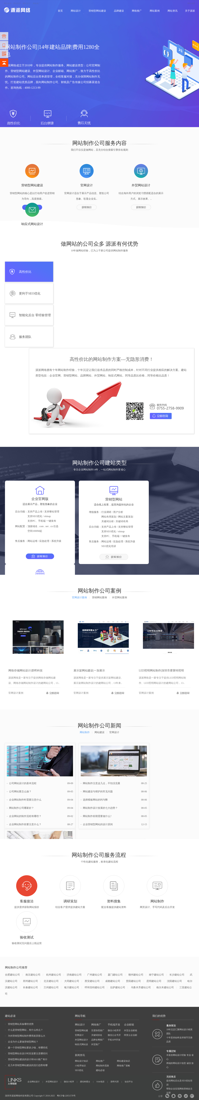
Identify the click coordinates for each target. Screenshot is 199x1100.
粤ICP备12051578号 (66, 1096)
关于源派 (190, 10)
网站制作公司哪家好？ (20, 808)
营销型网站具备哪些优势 (19, 1024)
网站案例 (155, 10)
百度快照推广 (97, 1030)
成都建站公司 (114, 981)
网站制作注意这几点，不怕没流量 (100, 783)
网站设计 (26, 3)
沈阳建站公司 (174, 981)
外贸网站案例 (119, 597)
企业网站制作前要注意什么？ (24, 824)
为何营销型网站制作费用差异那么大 (25, 1036)
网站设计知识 (81, 1061)
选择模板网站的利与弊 (94, 799)
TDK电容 (102, 1081)
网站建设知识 (123, 1061)
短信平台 (129, 1081)
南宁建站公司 (158, 974)
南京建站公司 (34, 974)
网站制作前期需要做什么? (96, 816)
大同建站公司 (73, 981)
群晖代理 (116, 1081)
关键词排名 (96, 1035)
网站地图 (191, 3)
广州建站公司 (96, 974)
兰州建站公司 (52, 987)
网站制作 (17, 3)
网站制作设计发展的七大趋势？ (99, 808)
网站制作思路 (102, 1066)
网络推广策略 (123, 1066)
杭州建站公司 (55, 974)
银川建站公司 (73, 987)
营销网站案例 (100, 597)
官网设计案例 (80, 597)
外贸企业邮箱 (130, 1030)
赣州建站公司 (137, 974)
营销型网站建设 (97, 10)
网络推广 (36, 3)
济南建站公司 (75, 974)
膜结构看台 (86, 1081)
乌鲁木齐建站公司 (142, 987)
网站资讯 (173, 10)
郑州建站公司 (32, 981)
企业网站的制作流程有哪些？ (24, 816)
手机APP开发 (114, 1040)
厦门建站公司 (116, 974)
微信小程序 (70, 1081)
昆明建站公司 (155, 981)
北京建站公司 (52, 981)
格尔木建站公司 (166, 987)
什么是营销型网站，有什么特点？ (24, 1030)
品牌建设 (119, 10)
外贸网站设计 (81, 1040)
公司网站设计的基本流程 (21, 783)
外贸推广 (95, 1044)
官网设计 (79, 1035)
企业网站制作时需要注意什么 (24, 799)
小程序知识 (80, 1066)
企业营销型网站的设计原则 (97, 824)
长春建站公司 (32, 987)
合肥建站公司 (14, 974)
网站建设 (8, 3)
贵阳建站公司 (134, 981)
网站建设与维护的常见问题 (97, 791)
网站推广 (100, 1061)
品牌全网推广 (97, 1040)
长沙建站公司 (176, 974)
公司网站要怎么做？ (19, 791)
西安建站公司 (93, 981)
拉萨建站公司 (119, 987)
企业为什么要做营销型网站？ (21, 1041)
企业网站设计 (35, 1081)
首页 (60, 10)
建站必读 (100, 1070)
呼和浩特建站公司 (96, 987)
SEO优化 (79, 1070)
